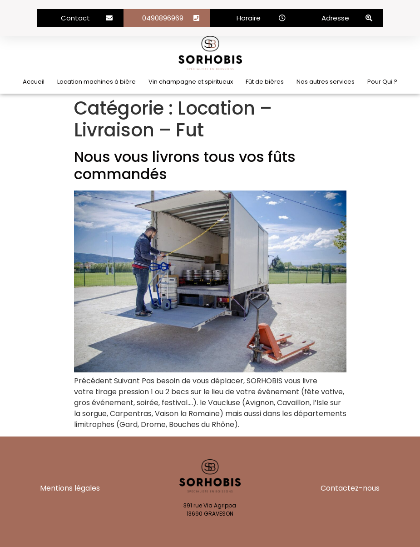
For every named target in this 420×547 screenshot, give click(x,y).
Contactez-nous (350, 488)
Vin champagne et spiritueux (190, 81)
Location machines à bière (96, 81)
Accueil (33, 81)
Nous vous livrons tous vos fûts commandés (185, 165)
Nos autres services (325, 81)
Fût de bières (265, 81)
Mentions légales (70, 488)
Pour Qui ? (382, 81)
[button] (80, 18)
